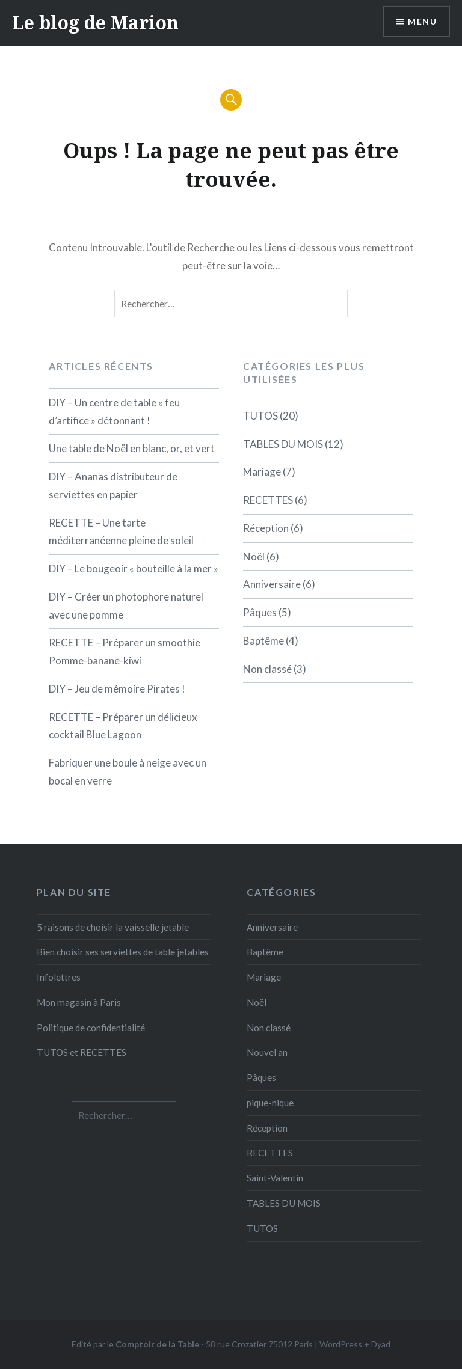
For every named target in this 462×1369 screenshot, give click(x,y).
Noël (254, 556)
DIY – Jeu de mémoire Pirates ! (117, 688)
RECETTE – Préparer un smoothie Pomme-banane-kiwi (124, 651)
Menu (422, 21)
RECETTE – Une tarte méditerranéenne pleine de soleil (121, 531)
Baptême (263, 640)
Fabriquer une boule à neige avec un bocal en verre (127, 771)
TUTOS (260, 415)
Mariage (262, 471)
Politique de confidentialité (91, 1027)
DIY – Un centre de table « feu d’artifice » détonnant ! (114, 411)
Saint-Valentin (275, 1177)
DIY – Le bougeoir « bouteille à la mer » (133, 568)
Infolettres (59, 977)
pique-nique (270, 1102)
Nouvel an (267, 1052)
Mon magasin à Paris (79, 1002)
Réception (266, 528)
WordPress (340, 1344)
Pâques (260, 612)
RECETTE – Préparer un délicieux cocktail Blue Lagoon (123, 726)
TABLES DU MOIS (283, 444)
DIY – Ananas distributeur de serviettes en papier (113, 485)
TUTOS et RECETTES (81, 1052)
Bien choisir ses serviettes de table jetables (123, 951)
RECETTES (268, 500)
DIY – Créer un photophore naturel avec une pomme (126, 605)
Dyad (380, 1344)
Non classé (267, 669)
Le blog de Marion (95, 22)
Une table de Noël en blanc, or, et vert (132, 448)
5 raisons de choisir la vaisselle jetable (113, 927)
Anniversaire (272, 584)
